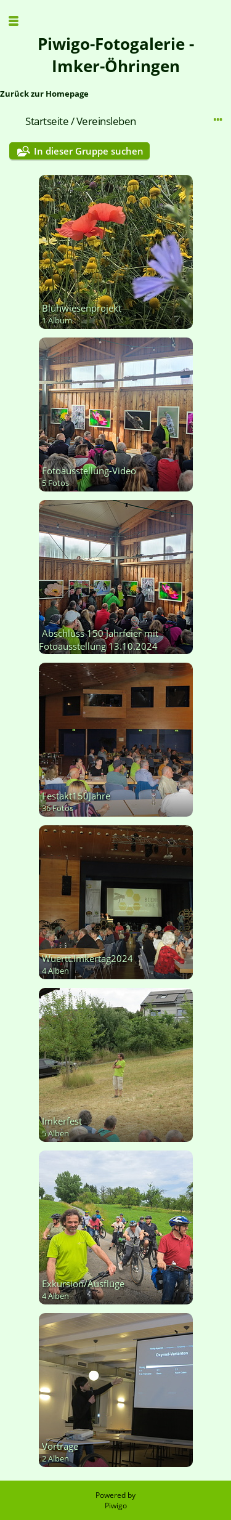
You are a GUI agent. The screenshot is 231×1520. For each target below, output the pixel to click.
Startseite (46, 121)
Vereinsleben (106, 121)
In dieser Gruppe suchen (89, 151)
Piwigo (116, 1505)
